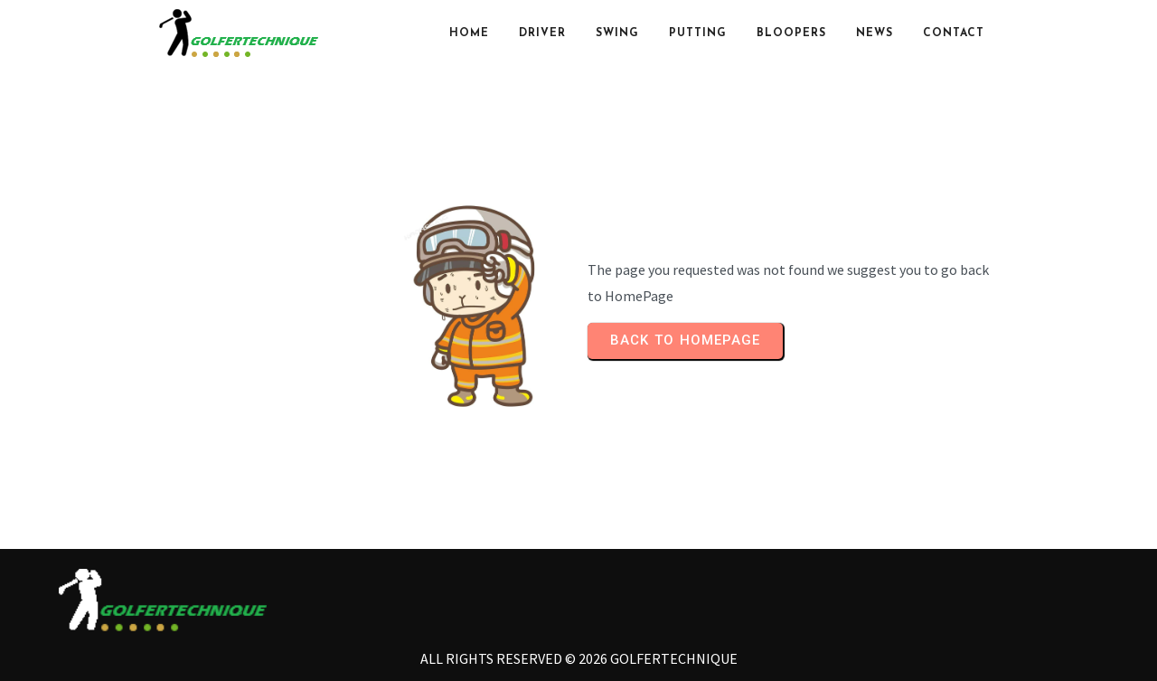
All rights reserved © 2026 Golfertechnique (579, 658)
